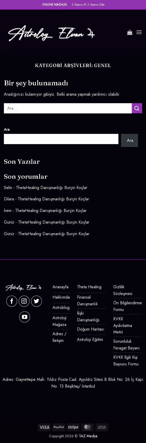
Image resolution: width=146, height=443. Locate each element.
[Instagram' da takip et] (24, 301)
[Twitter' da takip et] (36, 301)
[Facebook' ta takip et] (12, 301)
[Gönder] (137, 108)
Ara (7, 129)
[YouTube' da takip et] (24, 317)
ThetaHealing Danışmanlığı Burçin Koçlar (51, 188)
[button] (129, 32)
